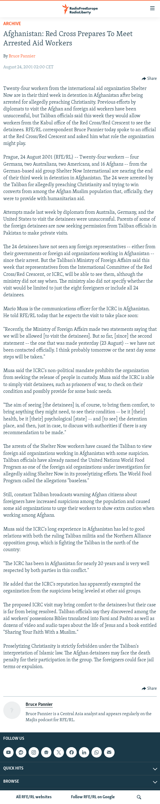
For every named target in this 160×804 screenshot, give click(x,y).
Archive (12, 24)
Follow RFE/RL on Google (93, 797)
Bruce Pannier (22, 56)
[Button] (149, 79)
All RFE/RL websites (34, 797)
